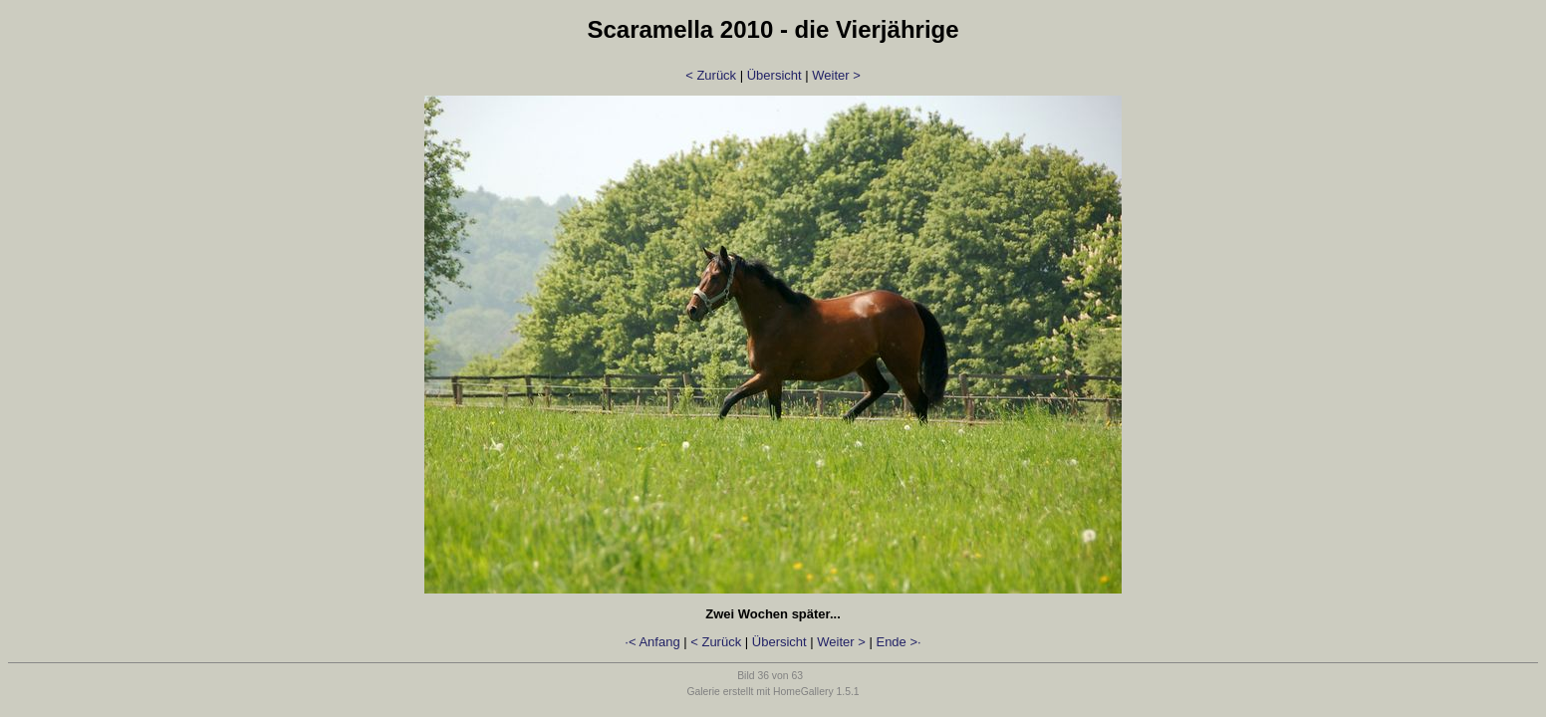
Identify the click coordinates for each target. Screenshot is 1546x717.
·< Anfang (652, 641)
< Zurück (710, 75)
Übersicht (774, 75)
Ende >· (898, 641)
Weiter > (836, 75)
